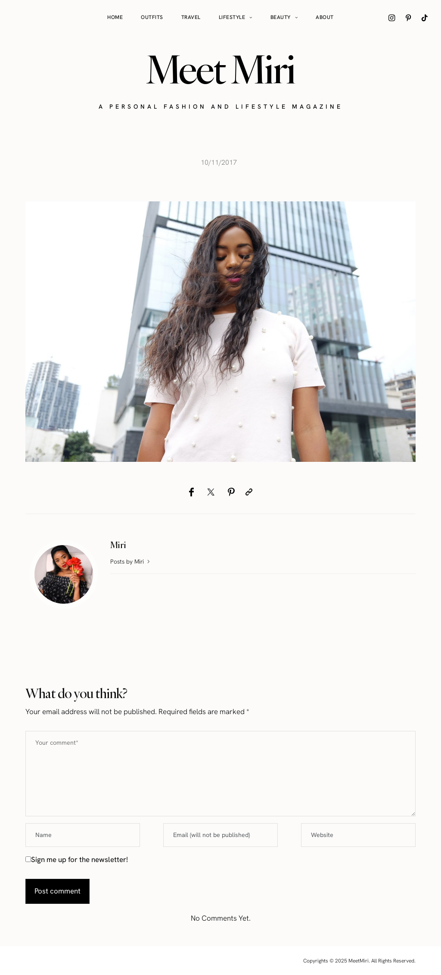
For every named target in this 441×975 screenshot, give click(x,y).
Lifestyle (232, 17)
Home (115, 17)
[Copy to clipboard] (249, 492)
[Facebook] (191, 492)
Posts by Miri (131, 561)
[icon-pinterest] (408, 17)
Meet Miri (220, 69)
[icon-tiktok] (424, 17)
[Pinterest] (231, 492)
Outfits (152, 17)
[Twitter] (211, 492)
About (325, 17)
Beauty (280, 17)
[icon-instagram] (392, 17)
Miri (118, 545)
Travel (191, 17)
